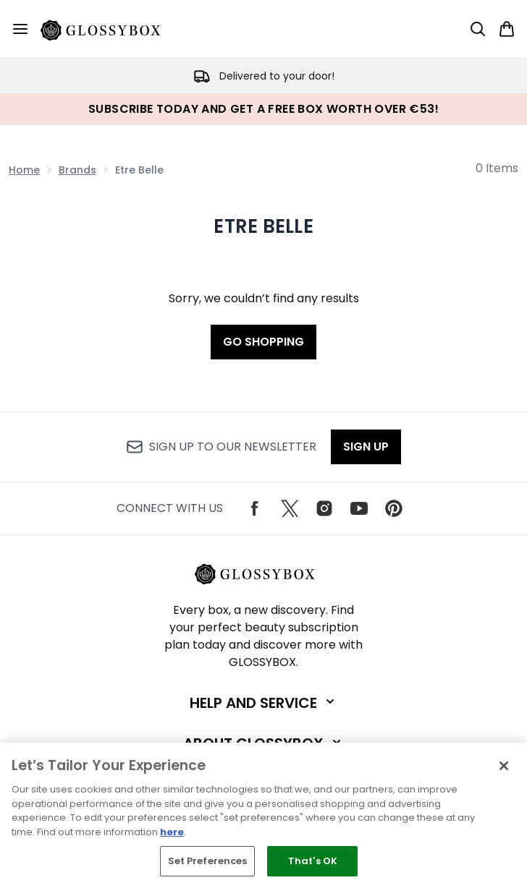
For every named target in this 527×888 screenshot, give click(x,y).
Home (24, 170)
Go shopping (263, 341)
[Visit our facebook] (254, 508)
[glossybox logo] (109, 28)
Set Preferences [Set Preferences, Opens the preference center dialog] (208, 861)
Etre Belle (263, 226)
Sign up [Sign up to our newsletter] (366, 446)
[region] (263, 815)
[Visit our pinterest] (393, 508)
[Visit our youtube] (359, 508)
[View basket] (506, 29)
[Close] (504, 766)
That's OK (312, 861)
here (172, 832)
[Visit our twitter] (289, 508)
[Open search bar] (477, 29)
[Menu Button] (20, 29)
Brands (77, 170)
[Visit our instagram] (324, 508)
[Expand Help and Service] (263, 703)
